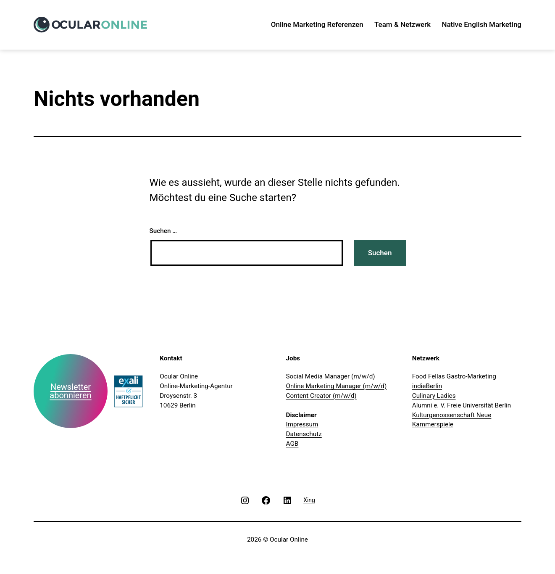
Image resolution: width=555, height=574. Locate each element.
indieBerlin (427, 386)
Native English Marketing (481, 24)
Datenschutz (304, 434)
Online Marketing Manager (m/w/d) (336, 386)
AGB (292, 443)
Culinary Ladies (434, 395)
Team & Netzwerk (402, 24)
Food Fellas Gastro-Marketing (454, 376)
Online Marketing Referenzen (317, 24)
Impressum (302, 424)
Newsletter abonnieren (70, 391)
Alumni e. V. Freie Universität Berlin (461, 405)
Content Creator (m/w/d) (321, 395)
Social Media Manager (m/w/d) (330, 376)
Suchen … (163, 231)
